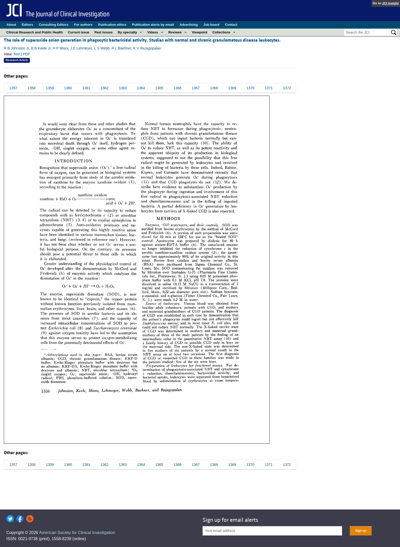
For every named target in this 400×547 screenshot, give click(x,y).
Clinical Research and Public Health (34, 32)
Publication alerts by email (153, 25)
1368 (214, 88)
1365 (159, 88)
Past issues (103, 32)
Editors (27, 25)
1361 (86, 88)
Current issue (78, 32)
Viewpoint (199, 32)
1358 (31, 88)
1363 (123, 88)
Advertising (189, 25)
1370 (250, 88)
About (11, 25)
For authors (83, 25)
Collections (221, 32)
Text (17, 54)
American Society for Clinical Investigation (77, 532)
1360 (68, 88)
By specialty (127, 32)
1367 (196, 88)
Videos (152, 32)
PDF (26, 54)
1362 (104, 88)
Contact (231, 25)
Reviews (175, 32)
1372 (287, 88)
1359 (50, 88)
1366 (177, 88)
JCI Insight (390, 3)
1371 (269, 88)
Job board (211, 25)
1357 (13, 88)
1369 (232, 88)
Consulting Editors (53, 25)
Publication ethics (112, 25)
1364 (141, 88)
